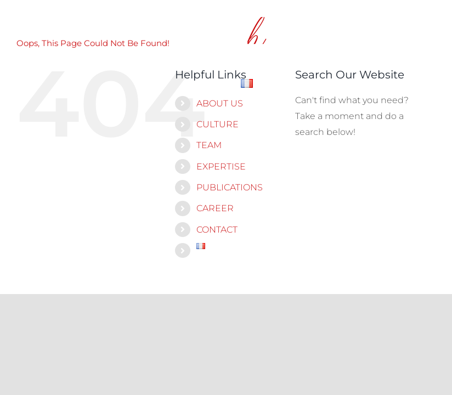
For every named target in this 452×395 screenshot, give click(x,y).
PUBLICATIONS (229, 187)
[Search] (309, 164)
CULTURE (217, 124)
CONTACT (217, 229)
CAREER (215, 208)
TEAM (209, 145)
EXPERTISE (221, 166)
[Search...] (359, 164)
